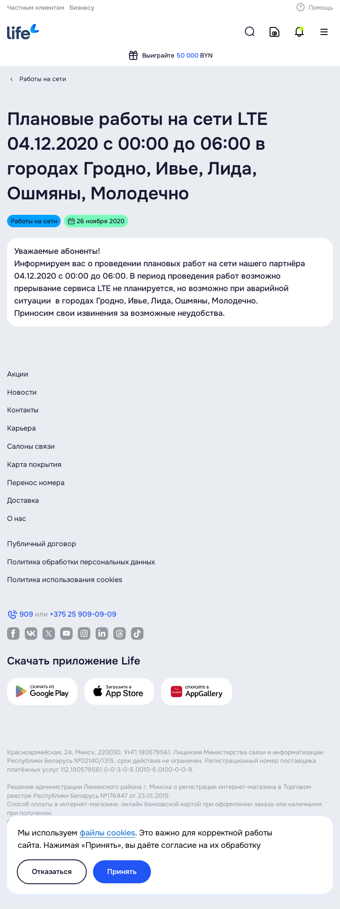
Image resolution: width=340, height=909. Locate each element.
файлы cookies (107, 833)
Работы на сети (42, 79)
